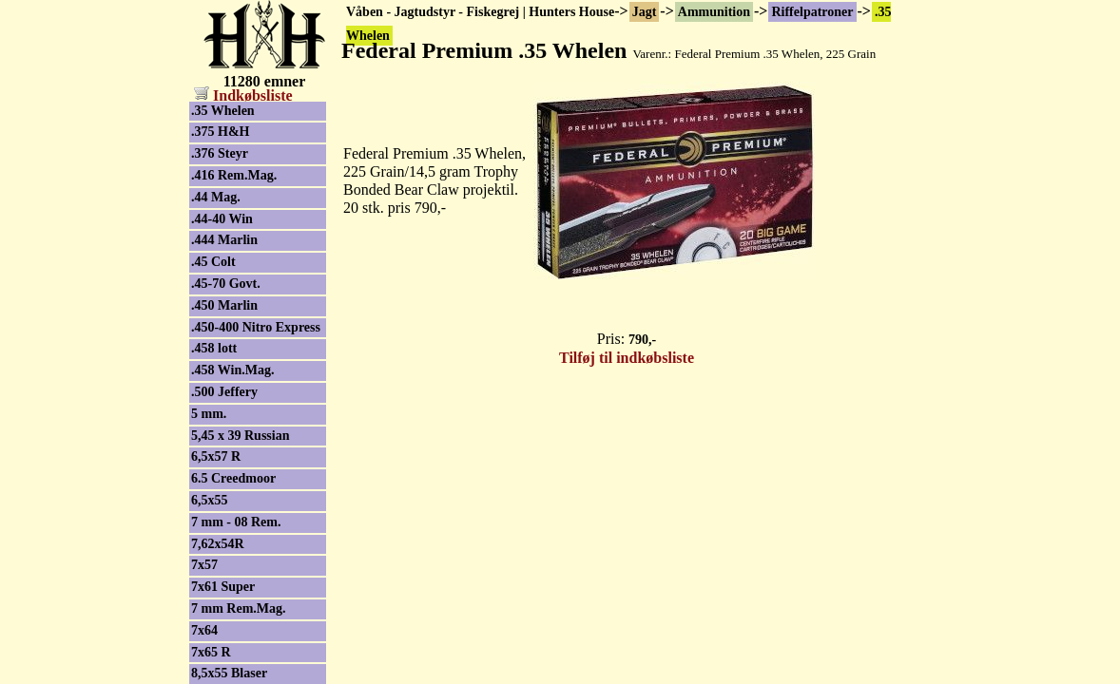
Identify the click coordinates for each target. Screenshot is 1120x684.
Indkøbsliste (243, 95)
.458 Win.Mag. (232, 370)
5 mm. (208, 414)
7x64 (204, 630)
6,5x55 (209, 500)
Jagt (644, 12)
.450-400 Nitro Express (255, 327)
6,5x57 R (216, 456)
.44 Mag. (216, 197)
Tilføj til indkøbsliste (626, 358)
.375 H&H (220, 131)
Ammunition (714, 12)
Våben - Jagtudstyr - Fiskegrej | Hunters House (480, 12)
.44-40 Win (222, 219)
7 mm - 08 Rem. (235, 522)
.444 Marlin (224, 240)
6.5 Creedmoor (233, 478)
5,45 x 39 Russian (240, 435)
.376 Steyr (219, 153)
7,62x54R (217, 544)
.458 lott (214, 348)
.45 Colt (213, 262)
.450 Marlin (224, 305)
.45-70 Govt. (226, 283)
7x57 (204, 565)
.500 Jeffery (224, 392)
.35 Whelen (223, 111)
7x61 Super (223, 587)
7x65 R (211, 652)
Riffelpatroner (812, 12)
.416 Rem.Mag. (234, 175)
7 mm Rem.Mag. (238, 608)
